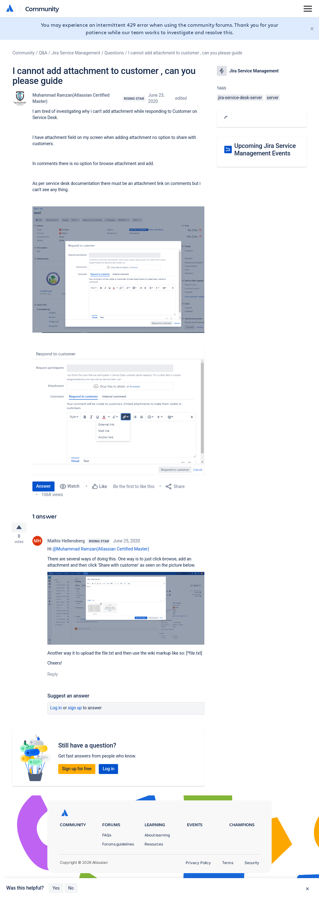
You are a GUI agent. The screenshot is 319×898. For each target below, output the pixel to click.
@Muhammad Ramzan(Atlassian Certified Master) (101, 550)
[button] (118, 269)
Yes (56, 888)
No (71, 888)
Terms (227, 862)
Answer (43, 486)
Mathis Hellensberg (66, 542)
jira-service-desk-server (240, 97)
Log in (56, 709)
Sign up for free (77, 770)
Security (252, 862)
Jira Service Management (76, 52)
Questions (114, 52)
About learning (157, 835)
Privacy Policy (198, 862)
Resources (154, 844)
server (273, 97)
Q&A (43, 52)
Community (42, 8)
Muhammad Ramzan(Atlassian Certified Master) (70, 98)
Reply (52, 675)
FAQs (106, 835)
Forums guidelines (118, 844)
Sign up (75, 709)
